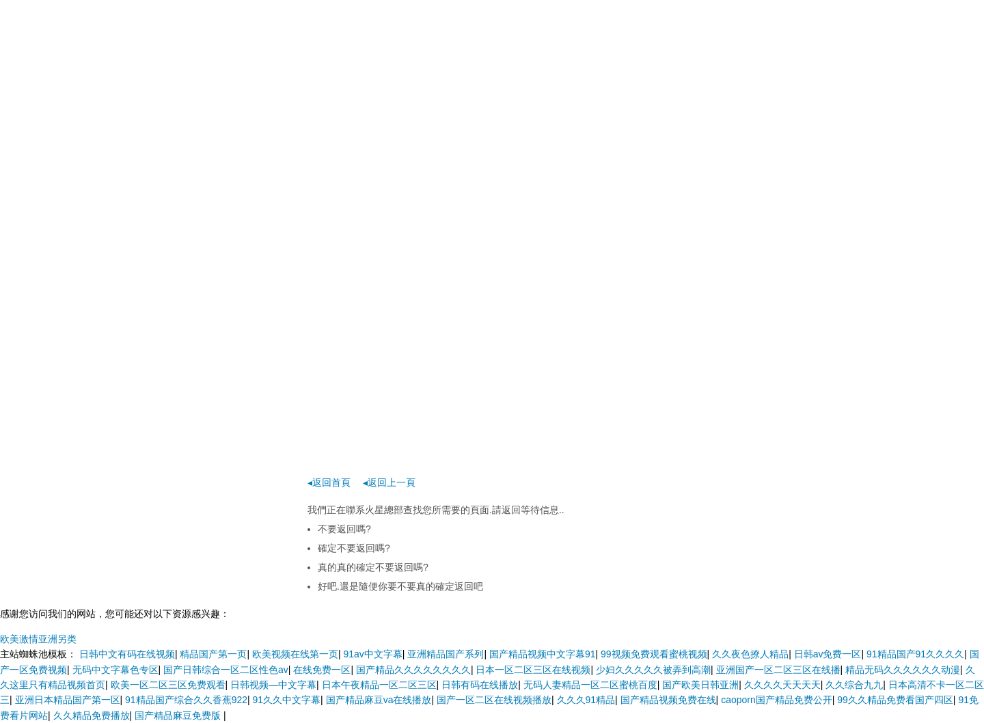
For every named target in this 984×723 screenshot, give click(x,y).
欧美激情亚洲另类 (38, 638)
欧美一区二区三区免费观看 (168, 684)
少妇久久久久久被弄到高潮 (653, 669)
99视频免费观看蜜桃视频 (654, 654)
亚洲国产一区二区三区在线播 (778, 669)
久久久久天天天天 (782, 684)
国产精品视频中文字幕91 (542, 654)
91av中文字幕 (372, 654)
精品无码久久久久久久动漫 (902, 669)
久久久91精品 (586, 699)
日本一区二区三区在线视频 (533, 669)
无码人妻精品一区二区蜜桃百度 (590, 684)
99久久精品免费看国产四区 (895, 699)
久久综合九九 (854, 684)
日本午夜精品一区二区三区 (379, 684)
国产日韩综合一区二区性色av (225, 669)
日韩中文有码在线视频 (127, 654)
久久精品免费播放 (91, 715)
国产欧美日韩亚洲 (700, 684)
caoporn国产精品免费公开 (776, 699)
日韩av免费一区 (828, 654)
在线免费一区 (322, 669)
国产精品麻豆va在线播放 (379, 699)
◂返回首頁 (329, 482)
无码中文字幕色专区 (115, 669)
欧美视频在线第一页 (295, 654)
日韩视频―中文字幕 (273, 684)
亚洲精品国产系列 (445, 654)
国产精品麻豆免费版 (179, 715)
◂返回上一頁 (389, 482)
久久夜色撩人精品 (750, 654)
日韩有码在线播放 (479, 684)
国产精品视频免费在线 (668, 699)
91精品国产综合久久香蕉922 (186, 699)
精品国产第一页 (213, 654)
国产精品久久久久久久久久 (413, 669)
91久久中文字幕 (287, 699)
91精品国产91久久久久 (915, 654)
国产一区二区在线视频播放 (494, 699)
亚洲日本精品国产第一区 (67, 699)
